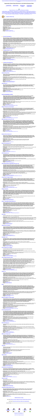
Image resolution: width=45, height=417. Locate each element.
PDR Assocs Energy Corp (33, 13)
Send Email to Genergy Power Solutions (10, 235)
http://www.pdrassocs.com (9, 343)
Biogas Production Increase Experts (8, 106)
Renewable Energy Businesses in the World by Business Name (29, 6)
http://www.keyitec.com (9, 282)
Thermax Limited (4, 378)
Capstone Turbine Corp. (5, 11)
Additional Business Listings (19, 397)
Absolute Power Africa (28, 11)
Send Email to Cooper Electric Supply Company (11, 187)
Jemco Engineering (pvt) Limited (7, 257)
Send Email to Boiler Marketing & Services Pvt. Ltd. (11, 131)
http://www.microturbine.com (9, 30)
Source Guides (3, 0)
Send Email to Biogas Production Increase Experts (11, 117)
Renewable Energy (7, 0)
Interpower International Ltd (23, 11)
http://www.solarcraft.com (9, 352)
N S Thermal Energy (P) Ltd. (21, 13)
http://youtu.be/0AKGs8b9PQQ (10, 295)
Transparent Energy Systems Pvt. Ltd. (8, 387)
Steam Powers (4, 354)
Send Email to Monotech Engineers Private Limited (11, 308)
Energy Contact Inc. (33, 12)
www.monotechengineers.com (9, 307)
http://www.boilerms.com (9, 130)
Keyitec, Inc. (6, 13)
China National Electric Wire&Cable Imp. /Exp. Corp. (17, 12)
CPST (10, 26)
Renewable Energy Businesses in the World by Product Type (21, 0)
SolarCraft (3, 345)
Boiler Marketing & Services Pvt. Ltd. (8, 119)
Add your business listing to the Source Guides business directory (21, 399)
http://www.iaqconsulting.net (9, 255)
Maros (8, 13)
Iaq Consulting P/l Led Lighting (7, 247)
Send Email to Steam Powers (9, 365)
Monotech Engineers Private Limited (14, 13)
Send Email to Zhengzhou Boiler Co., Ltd (10, 59)
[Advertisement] (14, 33)
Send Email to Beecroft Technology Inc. (10, 48)
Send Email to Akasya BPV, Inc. (9, 91)
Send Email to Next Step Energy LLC (9, 332)
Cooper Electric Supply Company (26, 12)
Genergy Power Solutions (6, 225)
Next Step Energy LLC (27, 13)
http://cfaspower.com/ (8, 161)
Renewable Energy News (25, 410)
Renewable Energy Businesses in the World (8, 5)
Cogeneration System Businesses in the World (31, 0)
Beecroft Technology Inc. (10, 11)
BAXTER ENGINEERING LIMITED (7, 94)
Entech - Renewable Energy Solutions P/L (9, 201)
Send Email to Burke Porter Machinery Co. (10, 151)
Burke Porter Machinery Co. (6, 143)
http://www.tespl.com (8, 396)
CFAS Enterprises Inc (8, 12)
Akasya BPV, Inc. (33, 11)
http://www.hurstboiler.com (9, 245)
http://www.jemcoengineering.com (10, 269)
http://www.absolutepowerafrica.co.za (10, 81)
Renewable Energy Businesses (12, 0)
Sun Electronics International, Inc (7, 367)
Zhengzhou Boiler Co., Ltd (17, 11)
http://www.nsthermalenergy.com (10, 320)
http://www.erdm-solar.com (9, 223)
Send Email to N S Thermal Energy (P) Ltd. (10, 321)
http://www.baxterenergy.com (9, 104)
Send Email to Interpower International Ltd (10, 71)
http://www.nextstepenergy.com (10, 331)
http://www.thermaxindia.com (9, 385)
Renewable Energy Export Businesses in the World (22, 6)
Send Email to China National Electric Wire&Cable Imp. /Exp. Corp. (13, 175)
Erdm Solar (4, 214)
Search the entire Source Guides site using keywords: (21, 401)
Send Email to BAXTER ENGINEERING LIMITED (11, 105)
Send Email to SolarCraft (8, 353)
